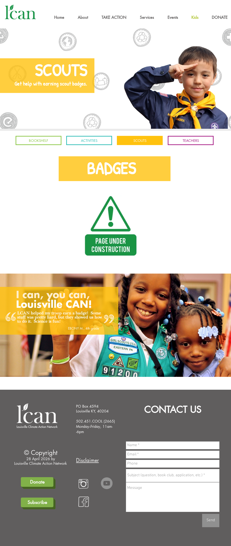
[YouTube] (107, 483)
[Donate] (37, 482)
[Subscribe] (37, 502)
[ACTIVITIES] (89, 140)
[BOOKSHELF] (38, 140)
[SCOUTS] (140, 140)
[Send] (210, 520)
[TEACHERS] (191, 140)
